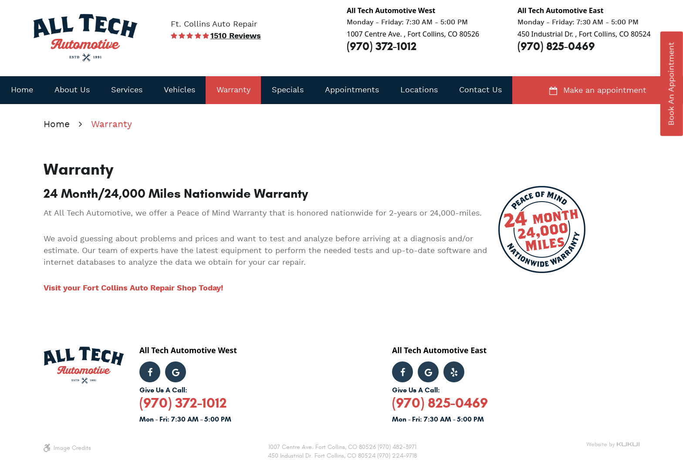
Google (175, 371)
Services (126, 90)
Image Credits (72, 448)
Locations (419, 90)
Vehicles (179, 90)
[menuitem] (22, 90)
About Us (72, 90)
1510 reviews (235, 36)
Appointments (352, 90)
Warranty (233, 90)
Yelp (453, 371)
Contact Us (480, 90)
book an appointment (672, 83)
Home (22, 90)
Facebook (149, 371)
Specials (288, 90)
